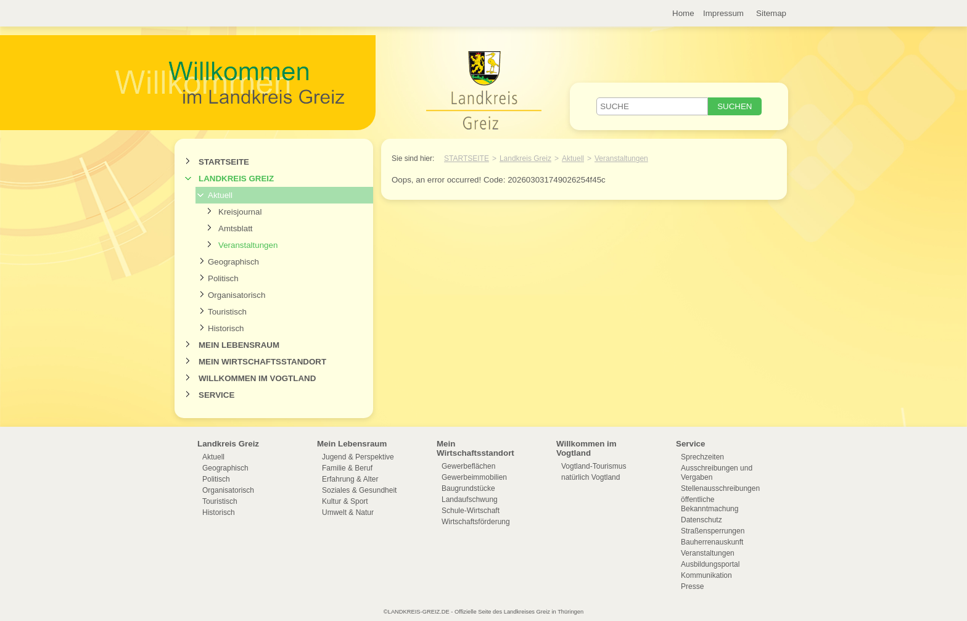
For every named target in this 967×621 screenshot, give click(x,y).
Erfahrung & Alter (350, 479)
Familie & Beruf (347, 468)
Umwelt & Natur (348, 512)
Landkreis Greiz (236, 178)
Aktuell (220, 195)
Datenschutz (701, 520)
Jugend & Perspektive (358, 457)
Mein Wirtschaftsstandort (262, 361)
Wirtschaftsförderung (476, 521)
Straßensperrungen (712, 531)
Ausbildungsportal (710, 564)
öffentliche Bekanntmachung (709, 504)
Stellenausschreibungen (720, 488)
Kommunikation (706, 575)
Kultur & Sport (345, 501)
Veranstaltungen (248, 245)
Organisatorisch (236, 295)
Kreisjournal (239, 211)
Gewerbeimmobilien (474, 477)
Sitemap (771, 13)
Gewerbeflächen (468, 466)
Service (216, 395)
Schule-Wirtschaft (471, 510)
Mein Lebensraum (239, 345)
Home (683, 13)
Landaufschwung (470, 499)
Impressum (723, 13)
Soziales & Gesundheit (359, 490)
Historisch (226, 328)
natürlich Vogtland (590, 477)
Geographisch (233, 261)
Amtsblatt (235, 228)
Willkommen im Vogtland (257, 378)
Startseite (224, 162)
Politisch (223, 278)
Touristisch (227, 311)
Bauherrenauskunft (712, 542)
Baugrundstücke (468, 488)
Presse (692, 586)
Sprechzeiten (702, 457)
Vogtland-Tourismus (593, 466)
